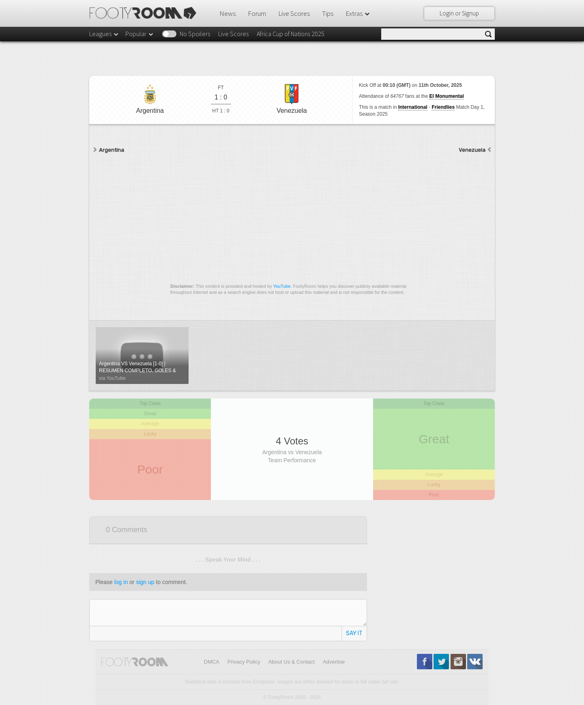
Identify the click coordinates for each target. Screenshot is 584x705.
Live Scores (294, 13)
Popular (139, 34)
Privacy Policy (244, 662)
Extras (358, 13)
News (227, 13)
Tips (327, 13)
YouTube (281, 286)
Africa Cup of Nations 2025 (290, 34)
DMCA (211, 662)
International (412, 107)
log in (121, 582)
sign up (145, 582)
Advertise (334, 662)
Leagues (104, 34)
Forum (257, 13)
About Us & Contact (291, 662)
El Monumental (446, 96)
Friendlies (443, 107)
